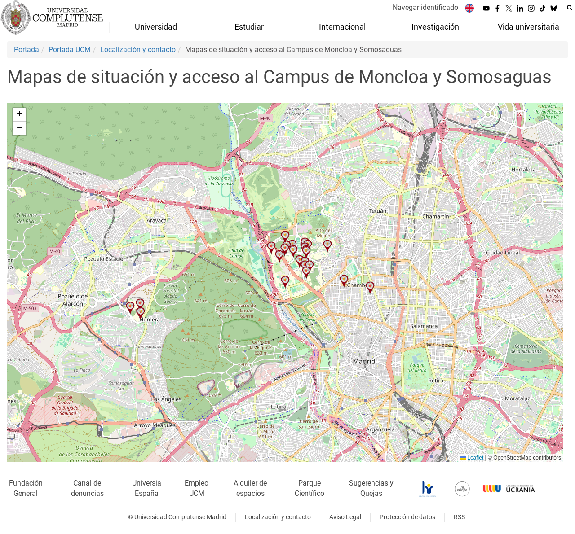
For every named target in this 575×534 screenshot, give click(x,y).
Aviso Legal (345, 517)
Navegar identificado (425, 7)
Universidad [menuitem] (156, 26)
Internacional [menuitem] (342, 26)
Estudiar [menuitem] (249, 26)
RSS (459, 517)
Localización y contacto (138, 49)
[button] (285, 282)
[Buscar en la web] (569, 7)
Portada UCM (70, 49)
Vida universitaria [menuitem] (528, 26)
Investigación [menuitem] (435, 26)
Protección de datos (407, 517)
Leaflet (471, 458)
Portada (26, 49)
